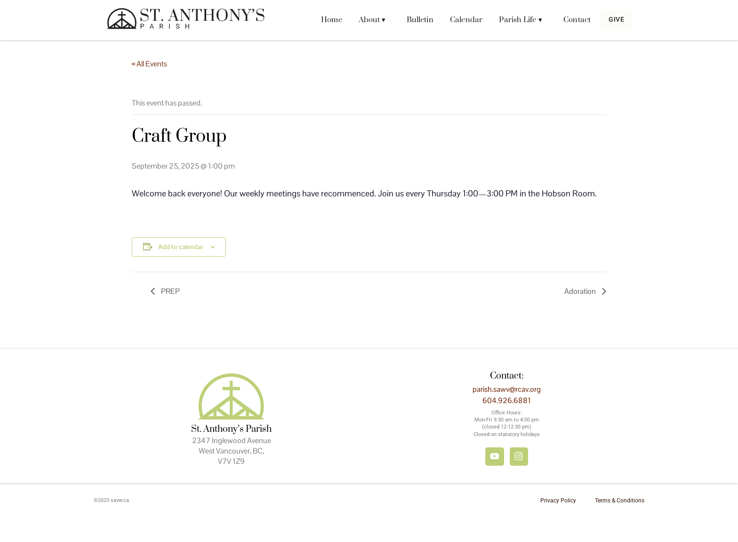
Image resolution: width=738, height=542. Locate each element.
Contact (570, 19)
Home (324, 19)
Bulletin (413, 19)
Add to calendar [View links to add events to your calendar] (180, 247)
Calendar (459, 19)
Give (613, 20)
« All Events (149, 64)
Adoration (580, 291)
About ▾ (365, 19)
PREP (170, 291)
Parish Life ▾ (514, 19)
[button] (367, 20)
